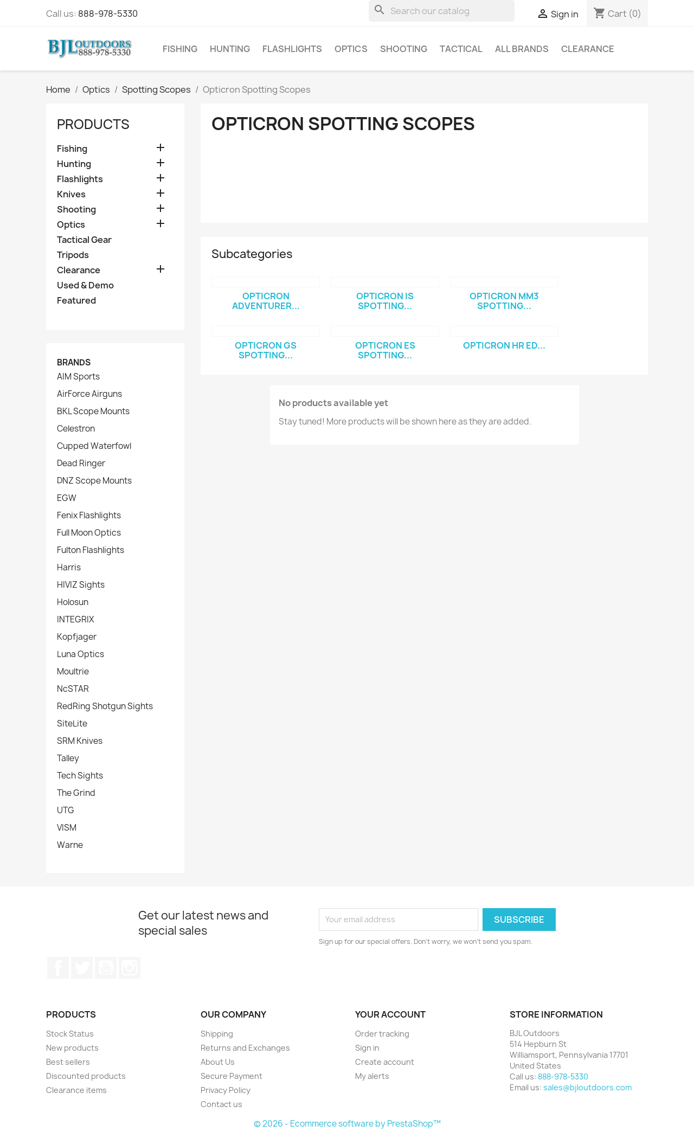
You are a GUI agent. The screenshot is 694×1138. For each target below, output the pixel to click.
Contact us (221, 1104)
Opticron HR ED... (504, 345)
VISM (66, 827)
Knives (71, 194)
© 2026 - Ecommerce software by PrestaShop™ (347, 1123)
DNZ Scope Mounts (94, 480)
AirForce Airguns (89, 394)
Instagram (129, 968)
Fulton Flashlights (90, 550)
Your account (390, 1014)
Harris (69, 567)
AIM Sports (78, 376)
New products (72, 1048)
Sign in (367, 1048)
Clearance (587, 49)
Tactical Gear (84, 240)
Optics (351, 49)
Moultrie (73, 671)
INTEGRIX (75, 619)
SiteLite (72, 723)
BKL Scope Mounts (93, 411)
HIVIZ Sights (81, 585)
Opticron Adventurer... (266, 301)
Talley (68, 758)
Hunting (230, 49)
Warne (70, 845)
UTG (65, 810)
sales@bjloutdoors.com (587, 1087)
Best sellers (68, 1062)
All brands (522, 49)
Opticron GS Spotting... (266, 350)
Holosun (72, 602)
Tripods (73, 255)
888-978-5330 (108, 14)
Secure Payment (231, 1076)
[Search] (442, 11)
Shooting (403, 49)
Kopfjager (77, 637)
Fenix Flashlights (89, 515)
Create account (384, 1062)
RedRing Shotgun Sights (105, 706)
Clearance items (76, 1090)
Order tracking (382, 1033)
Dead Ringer (81, 463)
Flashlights (292, 49)
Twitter (82, 968)
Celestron (76, 428)
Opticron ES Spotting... (385, 350)
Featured (76, 300)
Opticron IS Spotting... (385, 301)
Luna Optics (80, 654)
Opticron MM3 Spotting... (504, 301)
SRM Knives (79, 741)
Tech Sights (80, 775)
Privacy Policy (225, 1090)
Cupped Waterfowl (94, 446)
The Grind (76, 793)
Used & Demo (85, 285)
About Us (218, 1062)
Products (93, 124)
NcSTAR (73, 689)
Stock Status (70, 1033)
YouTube (106, 968)
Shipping (217, 1033)
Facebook (58, 968)
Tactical (461, 49)
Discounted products (86, 1076)
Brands (74, 362)
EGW (66, 498)
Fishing (180, 49)
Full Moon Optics (89, 533)
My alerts (372, 1076)
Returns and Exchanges (245, 1048)
